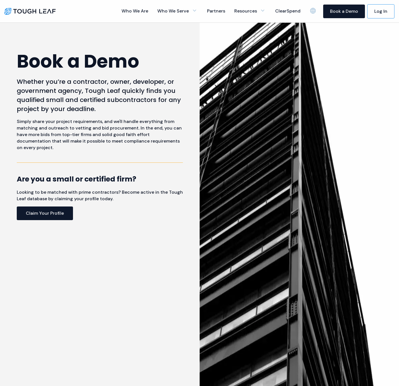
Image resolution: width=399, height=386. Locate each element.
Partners (216, 11)
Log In (380, 11)
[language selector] (313, 11)
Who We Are (135, 11)
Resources (250, 11)
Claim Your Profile (45, 213)
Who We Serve (177, 11)
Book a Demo (344, 11)
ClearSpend (287, 11)
